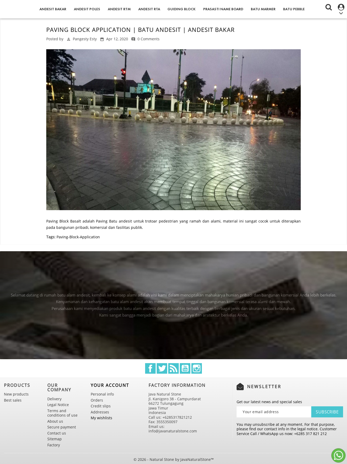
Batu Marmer (263, 9)
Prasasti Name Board (223, 9)
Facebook (150, 368)
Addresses (100, 411)
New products (16, 394)
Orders (97, 400)
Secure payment (61, 427)
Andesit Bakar (52, 9)
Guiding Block (181, 9)
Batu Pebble (294, 9)
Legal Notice (58, 404)
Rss (173, 368)
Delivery (54, 398)
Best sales (13, 400)
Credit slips (101, 405)
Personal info (102, 394)
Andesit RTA (149, 9)
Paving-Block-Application (78, 236)
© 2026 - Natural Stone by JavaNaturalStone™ (174, 459)
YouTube (185, 368)
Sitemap (54, 438)
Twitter (162, 368)
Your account (110, 385)
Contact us (56, 433)
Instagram (196, 368)
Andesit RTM (119, 9)
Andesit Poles (87, 9)
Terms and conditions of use (62, 413)
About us (55, 421)
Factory (53, 444)
